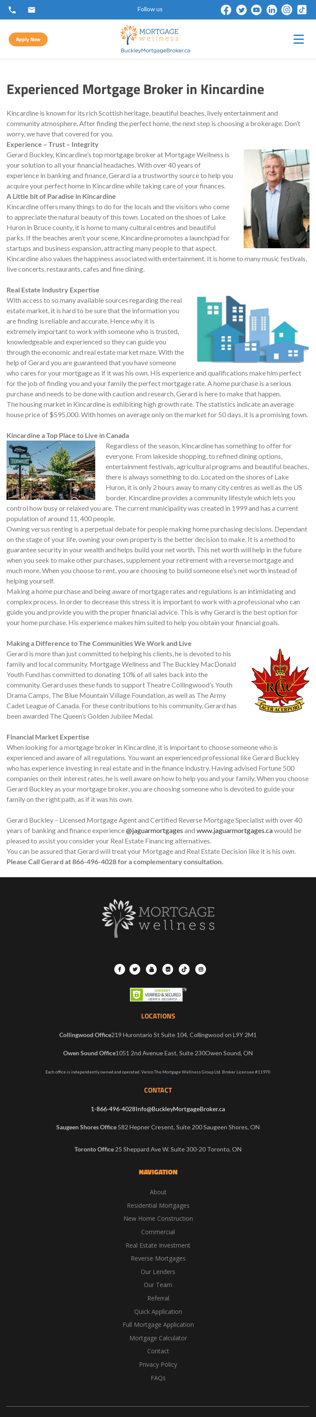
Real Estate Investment (158, 1245)
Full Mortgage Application (158, 1324)
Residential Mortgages (158, 1205)
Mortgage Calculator (158, 1338)
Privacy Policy (158, 1364)
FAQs (158, 1378)
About (158, 1192)
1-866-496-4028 (113, 1108)
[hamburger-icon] (299, 39)
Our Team (158, 1285)
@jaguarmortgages (154, 830)
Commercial (158, 1232)
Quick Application (158, 1311)
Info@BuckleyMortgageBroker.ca (180, 1108)
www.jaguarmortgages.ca (235, 830)
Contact (158, 1351)
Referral (158, 1298)
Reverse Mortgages (158, 1258)
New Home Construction (158, 1218)
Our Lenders (158, 1272)
